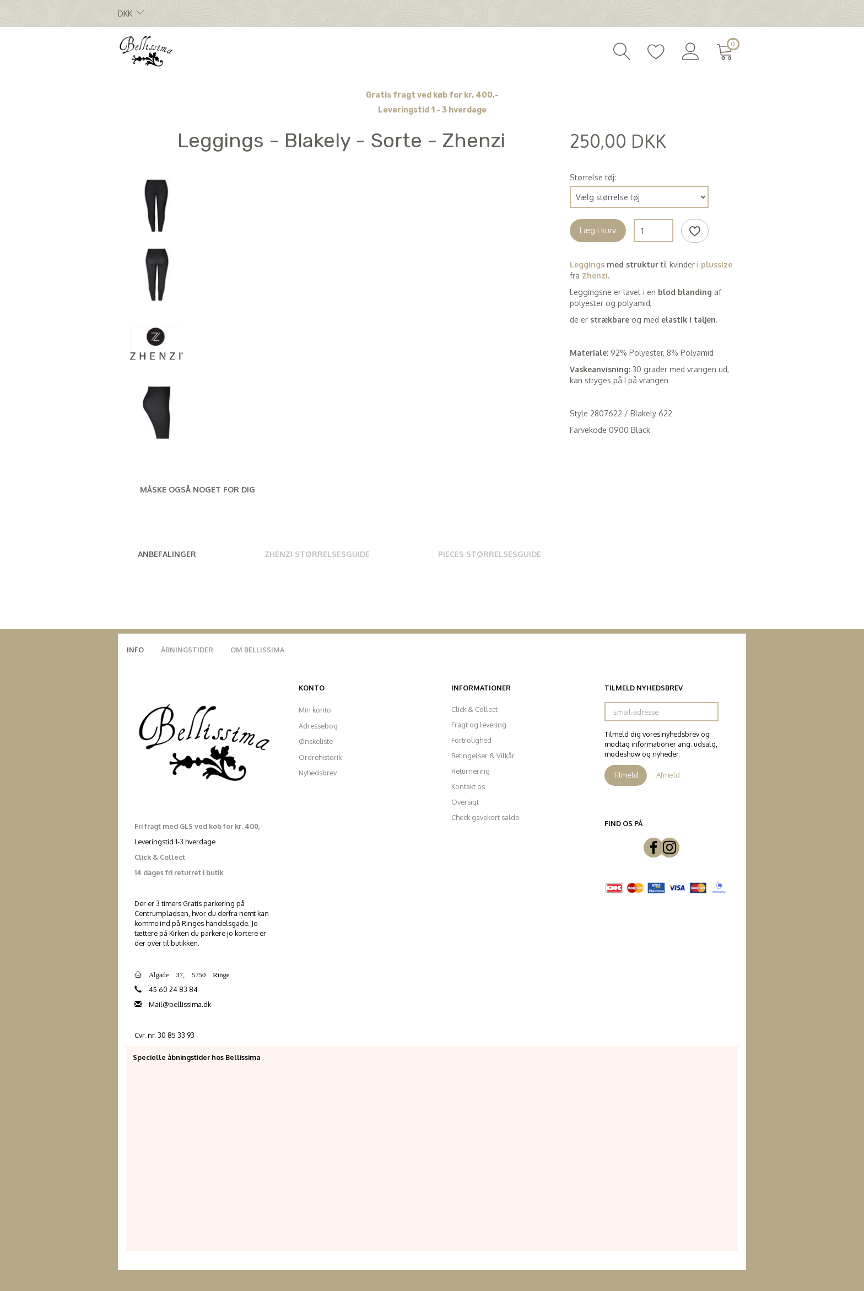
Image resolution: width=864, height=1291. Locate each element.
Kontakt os (468, 786)
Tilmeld (625, 774)
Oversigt (465, 801)
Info (135, 649)
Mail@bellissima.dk (180, 1004)
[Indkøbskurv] (727, 50)
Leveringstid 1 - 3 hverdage (432, 110)
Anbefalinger (167, 554)
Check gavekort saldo (485, 817)
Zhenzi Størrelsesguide (317, 554)
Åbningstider (187, 649)
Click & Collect (474, 709)
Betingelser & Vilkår (483, 755)
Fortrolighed (471, 740)
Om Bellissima (257, 649)
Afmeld (668, 774)
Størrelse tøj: (593, 177)
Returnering (470, 771)
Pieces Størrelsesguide (489, 554)
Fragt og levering (478, 724)
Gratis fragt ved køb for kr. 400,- (432, 95)
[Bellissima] (145, 50)
